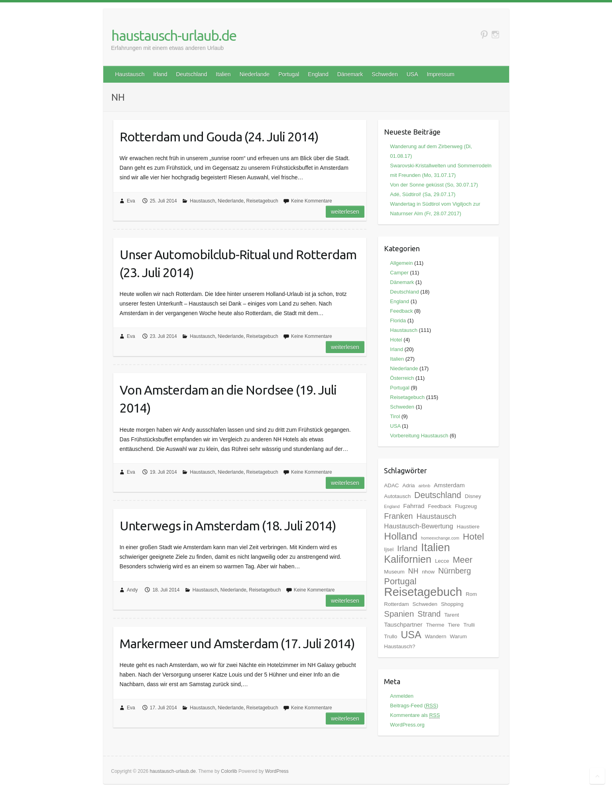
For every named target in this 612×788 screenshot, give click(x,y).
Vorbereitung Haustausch (419, 436)
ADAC (391, 485)
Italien (223, 74)
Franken (398, 516)
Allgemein (401, 263)
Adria (408, 485)
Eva (131, 201)
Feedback (401, 311)
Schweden (385, 74)
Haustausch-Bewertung (418, 526)
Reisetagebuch (262, 201)
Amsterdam (449, 485)
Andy (132, 590)
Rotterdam (396, 604)
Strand (429, 613)
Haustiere (468, 527)
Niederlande (255, 74)
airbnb (424, 485)
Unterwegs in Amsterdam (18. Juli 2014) (228, 525)
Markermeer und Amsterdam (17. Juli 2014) (237, 643)
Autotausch (397, 496)
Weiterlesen (345, 211)
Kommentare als (415, 715)
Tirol (395, 416)
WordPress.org (407, 725)
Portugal (288, 74)
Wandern (436, 636)
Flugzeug (466, 506)
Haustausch (130, 74)
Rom (471, 594)
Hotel (396, 340)
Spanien (399, 613)
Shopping (452, 604)
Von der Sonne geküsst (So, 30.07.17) (434, 185)
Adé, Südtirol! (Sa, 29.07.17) (422, 194)
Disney (473, 496)
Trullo (390, 636)
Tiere (454, 625)
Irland (160, 74)
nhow (428, 572)
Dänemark (350, 74)
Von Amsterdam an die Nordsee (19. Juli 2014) (228, 399)
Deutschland (191, 74)
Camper (399, 273)
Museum (394, 572)
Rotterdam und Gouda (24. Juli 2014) (219, 136)
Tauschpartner (403, 624)
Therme (435, 625)
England (318, 74)
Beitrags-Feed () (414, 706)
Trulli (468, 625)
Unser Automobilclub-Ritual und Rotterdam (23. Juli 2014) (238, 263)
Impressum (440, 74)
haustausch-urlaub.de (173, 35)
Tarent (451, 615)
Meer (462, 560)
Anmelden (401, 696)
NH (413, 571)
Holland (400, 536)
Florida (398, 321)
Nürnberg (454, 570)
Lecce (442, 561)
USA (412, 74)
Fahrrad (413, 505)
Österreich (402, 378)
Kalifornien (407, 559)
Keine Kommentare (311, 201)
